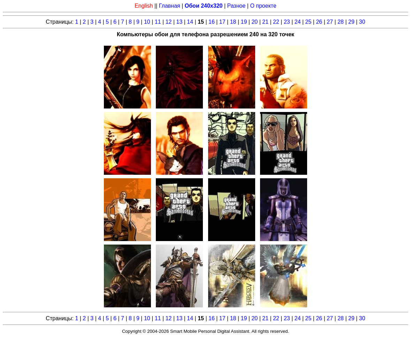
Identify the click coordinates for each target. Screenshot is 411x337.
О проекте (263, 6)
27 (330, 22)
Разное (236, 6)
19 (244, 22)
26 (319, 22)
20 (254, 22)
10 (147, 22)
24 (298, 22)
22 (276, 22)
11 (158, 22)
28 (340, 22)
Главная (169, 6)
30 (362, 22)
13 (179, 22)
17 (222, 22)
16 (211, 22)
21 (265, 22)
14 (190, 22)
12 (169, 22)
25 (308, 22)
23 (287, 22)
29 (351, 22)
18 (233, 22)
